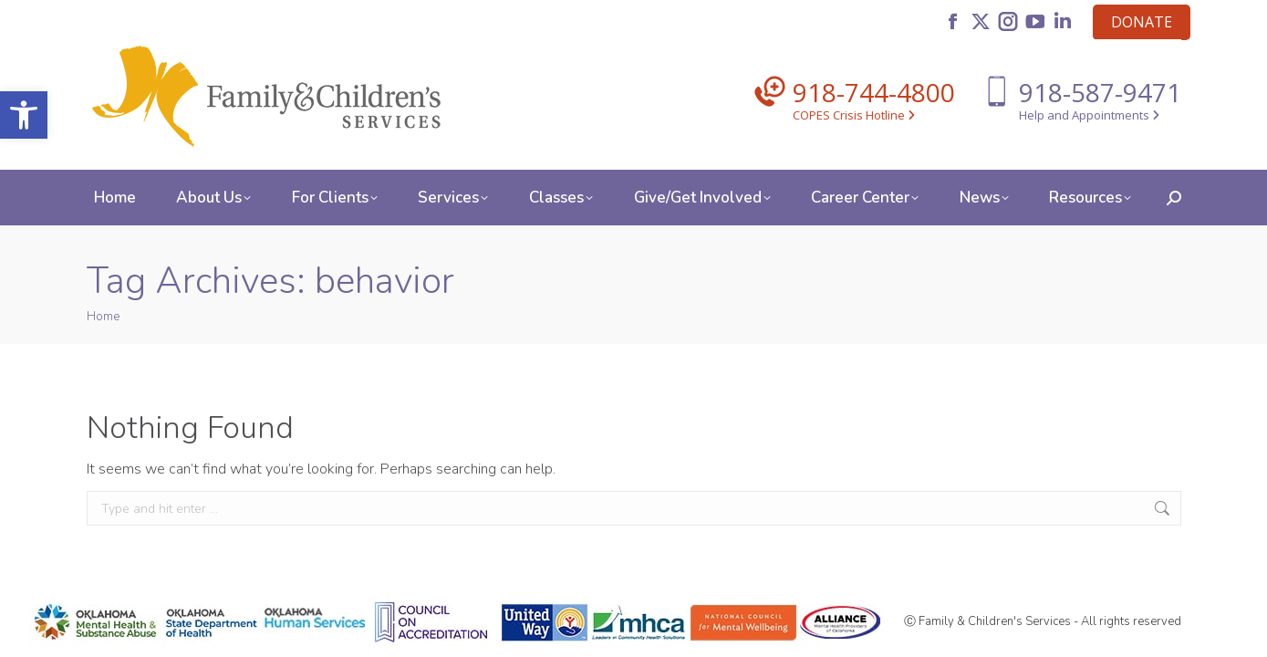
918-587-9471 (1100, 92)
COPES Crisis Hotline (854, 115)
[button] (23, 115)
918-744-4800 (874, 92)
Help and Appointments (1089, 115)
